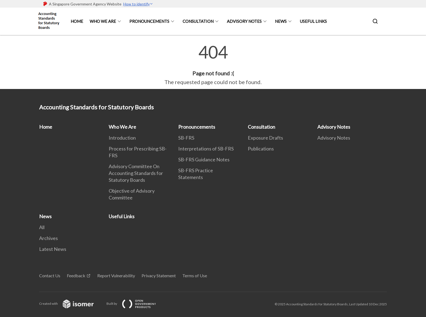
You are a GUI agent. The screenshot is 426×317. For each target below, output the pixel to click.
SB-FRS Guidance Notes (204, 159)
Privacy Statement (159, 275)
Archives (48, 238)
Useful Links (313, 21)
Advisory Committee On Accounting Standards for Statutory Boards (136, 173)
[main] (213, 64)
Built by (135, 303)
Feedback (76, 275)
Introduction (122, 138)
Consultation (198, 21)
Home (77, 21)
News (281, 21)
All (42, 227)
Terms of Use (194, 275)
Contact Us (49, 275)
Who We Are (103, 21)
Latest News (52, 249)
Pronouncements (149, 21)
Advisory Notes (244, 21)
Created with (70, 303)
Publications (261, 149)
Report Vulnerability (116, 275)
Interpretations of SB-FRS (206, 149)
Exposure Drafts (265, 138)
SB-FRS (186, 138)
